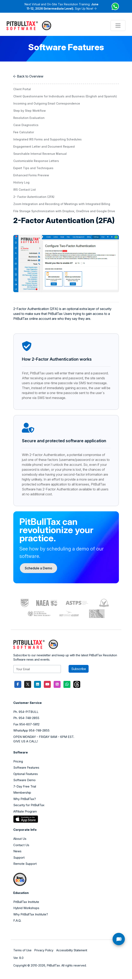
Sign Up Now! (84, 8)
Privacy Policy (43, 950)
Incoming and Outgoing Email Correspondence (46, 103)
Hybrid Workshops (26, 908)
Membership (22, 792)
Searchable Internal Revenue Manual (40, 153)
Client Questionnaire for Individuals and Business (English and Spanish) (65, 96)
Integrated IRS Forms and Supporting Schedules (47, 139)
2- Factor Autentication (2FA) (33, 196)
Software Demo (24, 780)
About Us (19, 839)
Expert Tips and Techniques (33, 168)
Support (19, 857)
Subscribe (78, 669)
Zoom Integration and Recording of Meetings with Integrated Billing (61, 204)
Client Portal (22, 89)
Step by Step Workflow (29, 110)
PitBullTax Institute (26, 902)
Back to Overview (30, 76)
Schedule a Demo (38, 568)
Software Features (26, 767)
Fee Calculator (23, 132)
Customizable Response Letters (36, 161)
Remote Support (25, 864)
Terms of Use (22, 950)
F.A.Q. (17, 920)
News (17, 851)
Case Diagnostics (25, 125)
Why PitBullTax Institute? (30, 914)
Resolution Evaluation (29, 118)
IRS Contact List (24, 189)
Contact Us (21, 845)
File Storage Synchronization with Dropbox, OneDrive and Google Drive (64, 211)
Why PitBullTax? (24, 799)
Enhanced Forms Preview (31, 175)
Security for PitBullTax (28, 805)
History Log (21, 182)
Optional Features (25, 774)
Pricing (18, 761)
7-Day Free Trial (24, 786)
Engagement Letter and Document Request (44, 146)
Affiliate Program (25, 811)
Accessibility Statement (71, 950)
